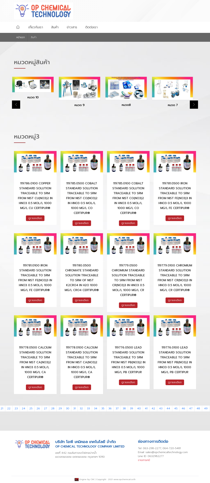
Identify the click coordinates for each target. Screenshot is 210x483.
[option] (35, 91)
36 (110, 408)
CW (92, 479)
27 (45, 408)
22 (8, 408)
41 (146, 408)
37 (117, 408)
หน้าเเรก (20, 37)
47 (190, 408)
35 (102, 408)
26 (38, 408)
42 (153, 408)
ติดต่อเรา (91, 27)
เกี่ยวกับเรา (35, 27)
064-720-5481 (172, 448)
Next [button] (194, 104)
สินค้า (55, 27)
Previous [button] (16, 104)
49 (206, 408)
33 (88, 408)
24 (23, 408)
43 (160, 408)
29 (60, 408)
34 (95, 408)
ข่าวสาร (72, 27)
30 (67, 408)
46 (183, 408)
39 (131, 408)
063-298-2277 (152, 448)
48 (198, 408)
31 (74, 408)
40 (139, 408)
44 (168, 408)
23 (16, 408)
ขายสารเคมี (144, 460)
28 (52, 408)
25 (30, 408)
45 (176, 408)
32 (81, 408)
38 (124, 408)
